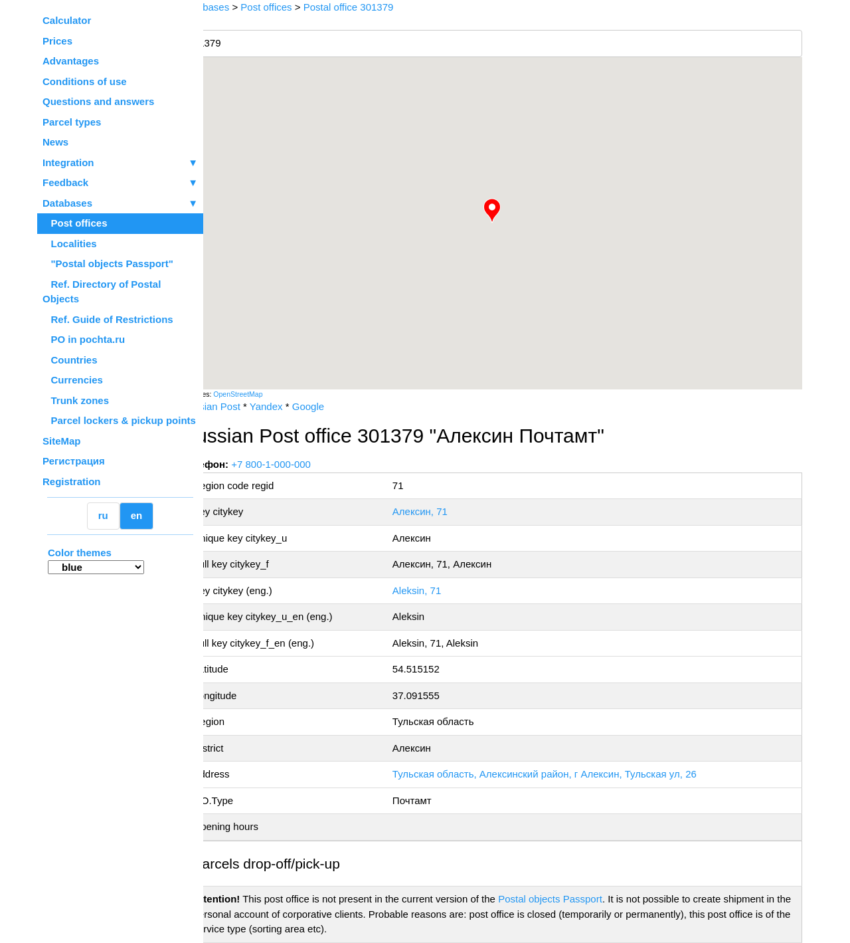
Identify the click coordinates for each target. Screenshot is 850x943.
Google (340, 406)
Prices (57, 41)
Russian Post (243, 406)
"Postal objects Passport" (107, 263)
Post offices (75, 223)
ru (103, 515)
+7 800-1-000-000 (303, 464)
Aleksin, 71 (438, 590)
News (55, 142)
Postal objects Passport (583, 898)
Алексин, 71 (441, 511)
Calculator (66, 20)
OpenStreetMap (270, 394)
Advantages (70, 60)
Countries (70, 360)
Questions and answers (98, 101)
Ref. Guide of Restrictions (107, 319)
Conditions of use (84, 81)
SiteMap (61, 441)
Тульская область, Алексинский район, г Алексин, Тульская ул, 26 (566, 774)
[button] (508, 210)
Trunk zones (75, 400)
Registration (71, 481)
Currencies (72, 379)
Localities (69, 243)
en (137, 515)
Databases (67, 203)
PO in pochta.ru (83, 339)
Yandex (298, 406)
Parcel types (71, 122)
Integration (120, 163)
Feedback (120, 183)
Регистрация (73, 461)
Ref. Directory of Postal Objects (101, 291)
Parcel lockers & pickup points (119, 420)
